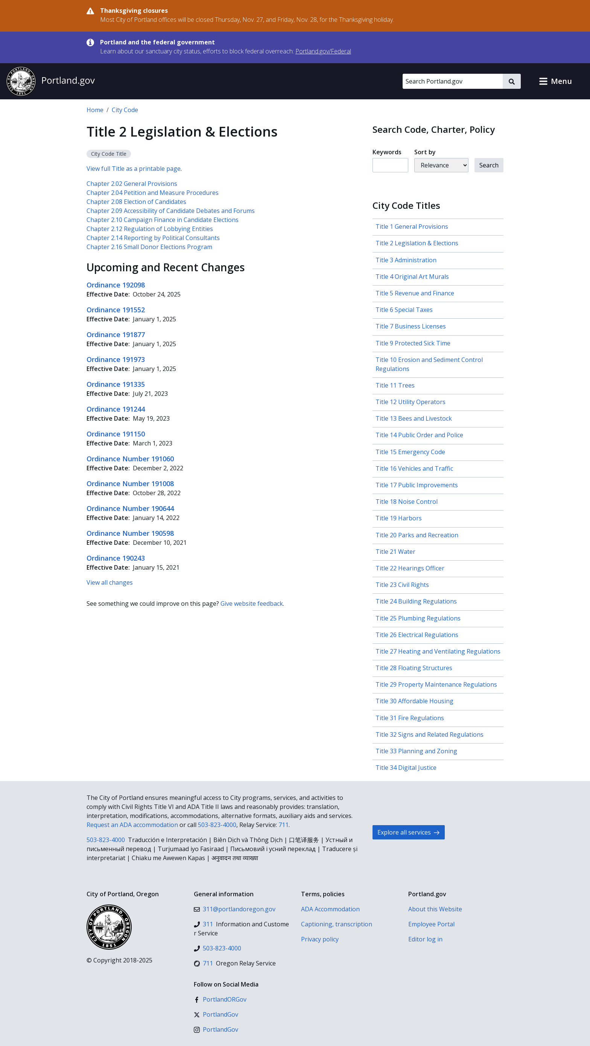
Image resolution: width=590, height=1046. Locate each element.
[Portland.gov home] (50, 81)
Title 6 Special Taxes (404, 310)
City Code (125, 110)
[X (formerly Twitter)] (216, 1014)
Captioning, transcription (336, 924)
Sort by (425, 152)
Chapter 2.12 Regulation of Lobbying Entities (150, 229)
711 (283, 825)
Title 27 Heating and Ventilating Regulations (438, 651)
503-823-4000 (217, 825)
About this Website (435, 909)
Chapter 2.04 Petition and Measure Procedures (153, 193)
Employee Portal (431, 924)
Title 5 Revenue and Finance (415, 293)
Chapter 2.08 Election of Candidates (136, 202)
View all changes (110, 582)
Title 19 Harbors (399, 518)
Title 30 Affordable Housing (414, 701)
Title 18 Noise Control (407, 501)
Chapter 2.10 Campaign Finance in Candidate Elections (163, 220)
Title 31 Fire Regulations (410, 718)
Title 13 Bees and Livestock (414, 418)
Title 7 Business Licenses (411, 326)
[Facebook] (220, 999)
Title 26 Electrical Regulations (417, 635)
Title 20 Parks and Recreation (417, 535)
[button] (555, 81)
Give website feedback (251, 603)
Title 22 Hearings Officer (410, 568)
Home (95, 110)
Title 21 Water (395, 551)
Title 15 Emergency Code (410, 452)
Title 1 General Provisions (412, 226)
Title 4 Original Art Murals (412, 276)
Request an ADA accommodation (132, 825)
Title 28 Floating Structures (414, 668)
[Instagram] (216, 1029)
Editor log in (425, 939)
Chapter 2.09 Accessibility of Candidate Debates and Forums (171, 211)
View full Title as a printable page (134, 168)
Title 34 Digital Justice (406, 767)
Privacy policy (320, 939)
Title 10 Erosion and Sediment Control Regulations (429, 364)
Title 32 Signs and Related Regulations (430, 734)
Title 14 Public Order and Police (419, 435)
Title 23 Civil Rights (402, 585)
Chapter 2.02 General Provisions (132, 183)
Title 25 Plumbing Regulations (418, 618)
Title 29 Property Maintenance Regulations (436, 684)
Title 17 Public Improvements (417, 485)
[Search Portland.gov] (453, 81)
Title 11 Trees (395, 385)
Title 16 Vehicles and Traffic (414, 468)
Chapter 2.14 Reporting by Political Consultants (153, 238)
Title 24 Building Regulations (416, 601)
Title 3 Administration (406, 260)
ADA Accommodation (330, 909)
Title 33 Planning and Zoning (416, 751)
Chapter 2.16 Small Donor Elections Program (149, 247)
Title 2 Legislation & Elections (417, 243)
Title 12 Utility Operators (411, 402)
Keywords (387, 152)
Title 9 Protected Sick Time (413, 343)
